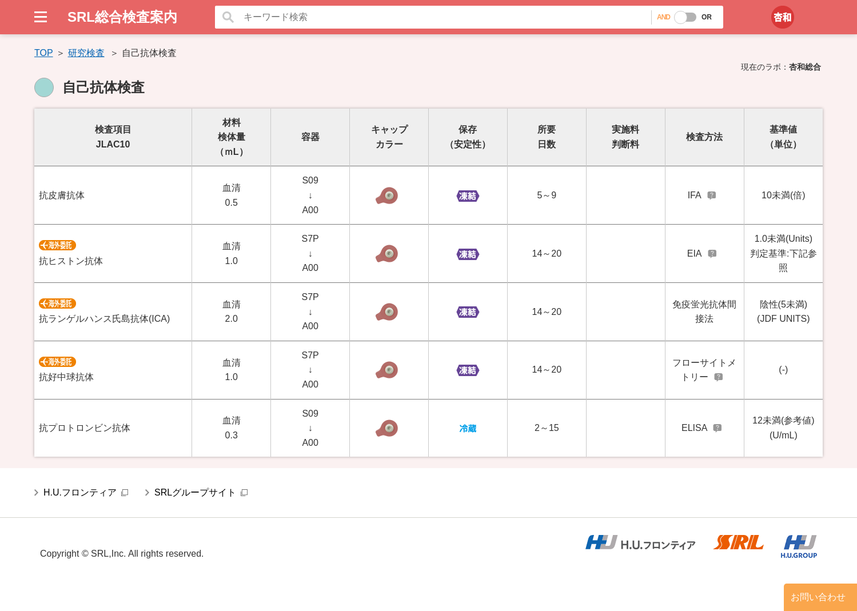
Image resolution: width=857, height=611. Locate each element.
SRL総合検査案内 (122, 17)
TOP (43, 53)
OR (706, 17)
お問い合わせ (818, 597)
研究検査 (86, 53)
